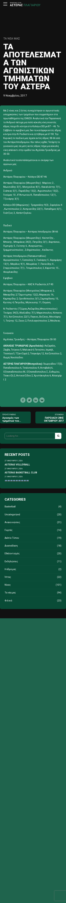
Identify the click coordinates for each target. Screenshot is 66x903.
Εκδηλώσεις (11, 561)
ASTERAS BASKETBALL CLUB (21, 472)
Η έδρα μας (10, 569)
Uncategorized (12, 514)
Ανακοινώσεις (12, 522)
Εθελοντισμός (12, 553)
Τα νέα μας (11, 38)
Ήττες (8, 577)
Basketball (10, 506)
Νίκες (8, 584)
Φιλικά (8, 600)
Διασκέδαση (11, 545)
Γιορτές (9, 530)
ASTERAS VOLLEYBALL (17, 464)
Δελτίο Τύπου (12, 538)
